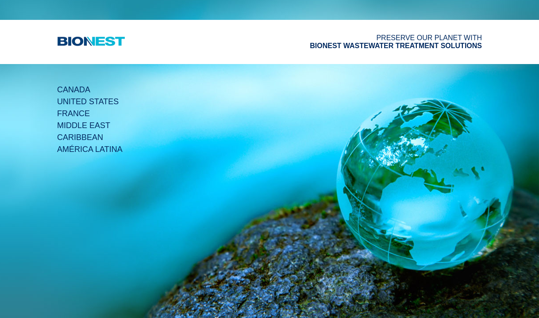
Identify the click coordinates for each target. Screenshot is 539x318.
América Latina (90, 149)
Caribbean (80, 137)
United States (88, 101)
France (73, 113)
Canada (73, 89)
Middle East (83, 125)
